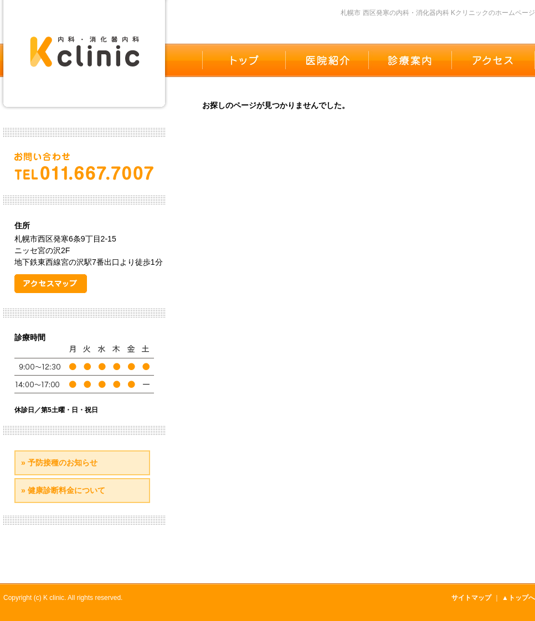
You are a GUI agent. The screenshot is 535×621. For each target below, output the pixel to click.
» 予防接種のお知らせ (59, 462)
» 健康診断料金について (63, 490)
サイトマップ (471, 598)
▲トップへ (518, 598)
